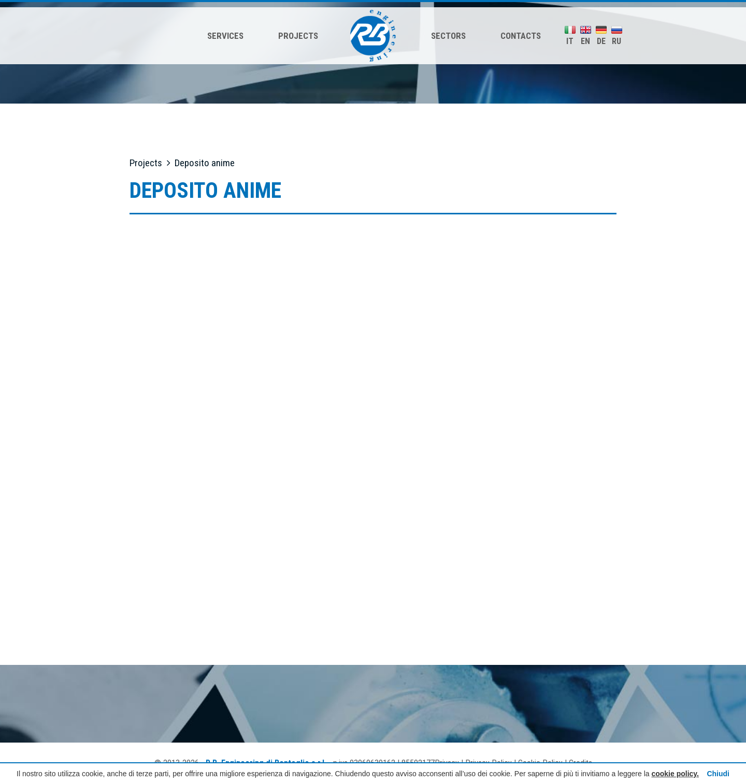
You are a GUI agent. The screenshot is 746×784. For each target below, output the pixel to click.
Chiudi (718, 774)
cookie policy (674, 774)
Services (225, 36)
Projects (298, 36)
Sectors (448, 36)
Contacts (520, 36)
